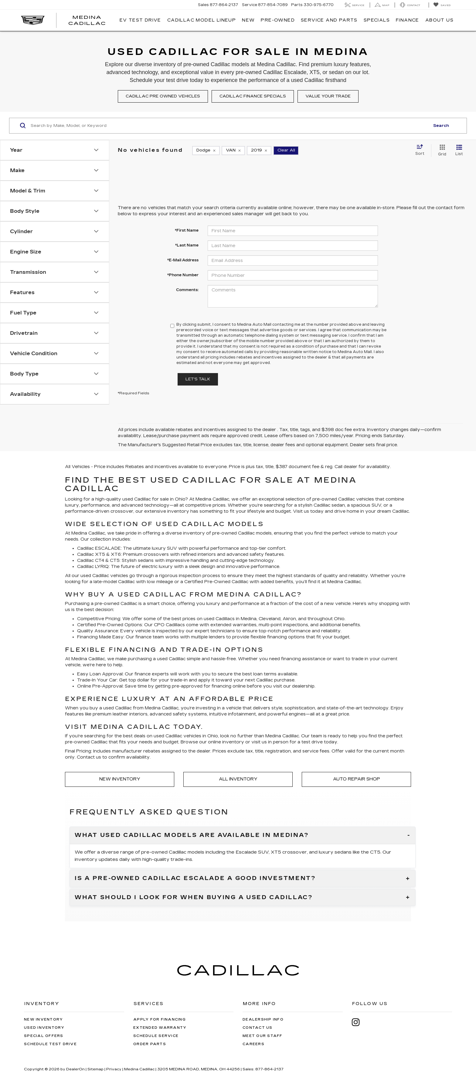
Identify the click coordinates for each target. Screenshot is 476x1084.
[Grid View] (441, 150)
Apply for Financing (159, 1019)
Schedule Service (155, 1036)
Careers (253, 1044)
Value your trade (328, 96)
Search (441, 125)
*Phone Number (183, 275)
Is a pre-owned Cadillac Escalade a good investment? (195, 878)
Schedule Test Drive (50, 1044)
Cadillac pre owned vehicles (163, 96)
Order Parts (149, 1044)
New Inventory (119, 779)
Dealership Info (263, 1019)
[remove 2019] (259, 150)
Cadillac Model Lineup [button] (201, 20)
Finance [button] (407, 20)
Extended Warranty (159, 1028)
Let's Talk (197, 379)
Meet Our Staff (263, 1036)
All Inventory (238, 779)
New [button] (248, 20)
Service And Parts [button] (329, 20)
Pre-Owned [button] (278, 20)
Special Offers (43, 1036)
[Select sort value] (421, 150)
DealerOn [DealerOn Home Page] (75, 1069)
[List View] (459, 150)
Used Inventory (44, 1028)
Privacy (113, 1069)
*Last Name (187, 245)
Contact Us (258, 1028)
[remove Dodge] (206, 150)
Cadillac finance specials (252, 96)
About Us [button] (439, 20)
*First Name (187, 230)
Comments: (187, 290)
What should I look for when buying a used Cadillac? (194, 898)
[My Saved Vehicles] (442, 5)
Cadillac (220, 499)
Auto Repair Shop (356, 779)
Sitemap (95, 1069)
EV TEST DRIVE (140, 20)
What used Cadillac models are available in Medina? (192, 835)
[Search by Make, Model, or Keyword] (229, 125)
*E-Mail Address (183, 260)
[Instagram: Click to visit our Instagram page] (359, 1022)
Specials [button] (377, 20)
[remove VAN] (233, 150)
